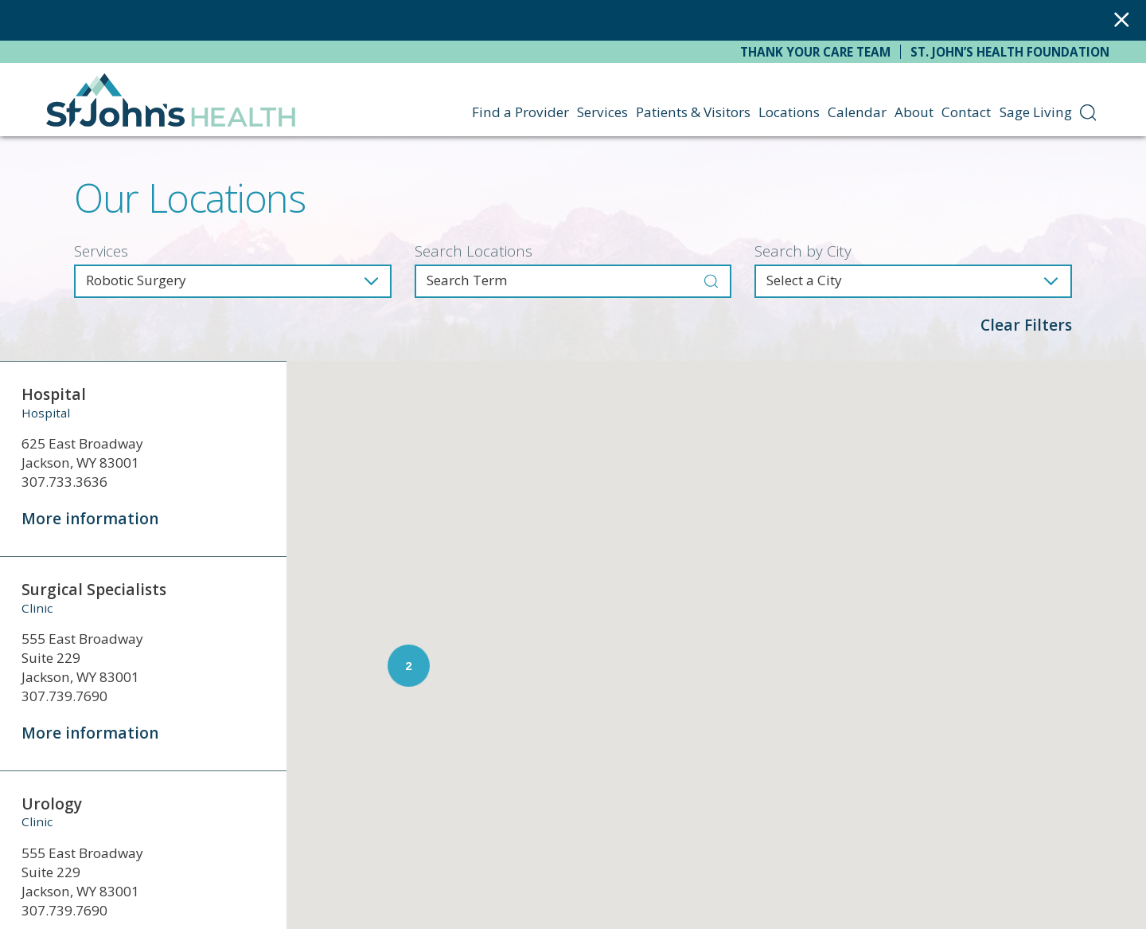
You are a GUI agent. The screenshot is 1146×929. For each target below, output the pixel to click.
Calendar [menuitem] (857, 112)
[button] (1025, 603)
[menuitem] (1088, 112)
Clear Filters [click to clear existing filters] (1026, 325)
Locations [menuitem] (789, 112)
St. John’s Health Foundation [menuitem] (1009, 52)
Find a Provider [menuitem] (520, 112)
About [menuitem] (914, 112)
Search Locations (473, 251)
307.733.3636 (64, 481)
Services (101, 251)
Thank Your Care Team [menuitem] (815, 52)
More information (89, 518)
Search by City (803, 251)
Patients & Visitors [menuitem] (693, 112)
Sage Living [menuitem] (1036, 112)
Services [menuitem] (602, 112)
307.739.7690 (64, 696)
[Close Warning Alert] (1121, 20)
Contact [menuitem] (966, 112)
